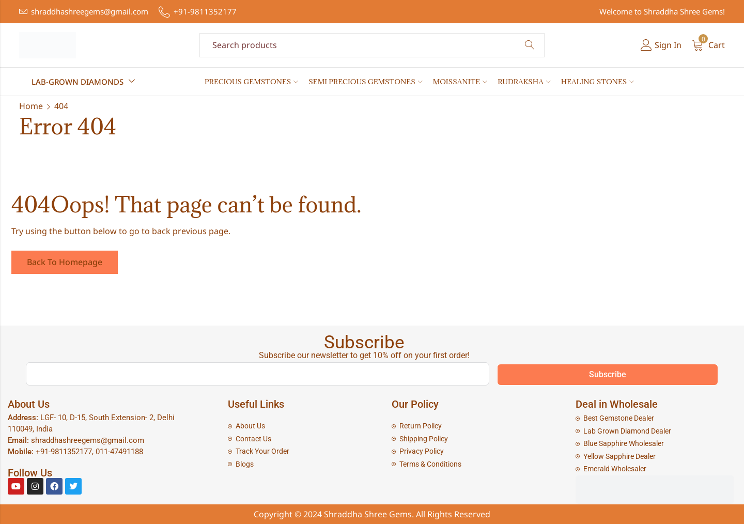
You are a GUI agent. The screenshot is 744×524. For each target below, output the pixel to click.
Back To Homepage (64, 262)
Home (31, 106)
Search (530, 45)
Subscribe (607, 374)
